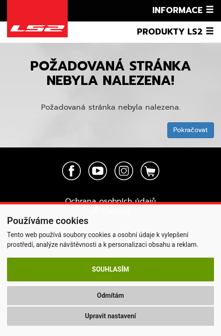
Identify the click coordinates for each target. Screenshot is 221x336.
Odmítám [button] (110, 295)
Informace (183, 10)
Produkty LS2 (175, 31)
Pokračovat (190, 130)
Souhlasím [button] (110, 269)
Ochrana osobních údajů (110, 201)
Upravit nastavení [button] (110, 316)
